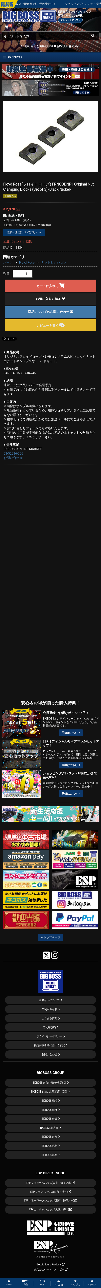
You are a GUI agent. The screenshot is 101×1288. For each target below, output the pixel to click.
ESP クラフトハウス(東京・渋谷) (50, 1191)
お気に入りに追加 (50, 299)
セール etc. (58, 1282)
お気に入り (60, 46)
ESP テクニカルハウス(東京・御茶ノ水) (50, 1182)
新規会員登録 (44, 46)
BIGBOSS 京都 (49, 1136)
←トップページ (50, 937)
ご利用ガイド (27, 46)
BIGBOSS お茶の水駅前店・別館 (49, 1091)
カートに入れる (50, 285)
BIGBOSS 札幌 (49, 1100)
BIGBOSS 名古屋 (49, 1127)
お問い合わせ (13, 458)
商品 (25, 1283)
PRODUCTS (12, 57)
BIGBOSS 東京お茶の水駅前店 (49, 1082)
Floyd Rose (26, 262)
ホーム (9, 1283)
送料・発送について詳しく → (24, 232)
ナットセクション (53, 262)
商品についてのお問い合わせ (50, 312)
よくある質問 (49, 1018)
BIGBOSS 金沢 (49, 1118)
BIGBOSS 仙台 (49, 1109)
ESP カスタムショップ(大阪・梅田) (50, 1209)
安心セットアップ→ (70, 20)
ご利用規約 (49, 1027)
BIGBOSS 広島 (49, 1145)
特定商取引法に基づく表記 (49, 1045)
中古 (42, 1283)
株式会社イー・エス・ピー (50, 1269)
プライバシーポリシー (49, 1036)
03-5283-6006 (13, 453)
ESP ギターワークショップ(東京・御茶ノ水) (50, 1200)
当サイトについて (49, 1000)
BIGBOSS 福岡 (49, 1155)
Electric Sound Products (50, 1264)
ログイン (75, 46)
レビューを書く (50, 325)
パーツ (8, 262)
